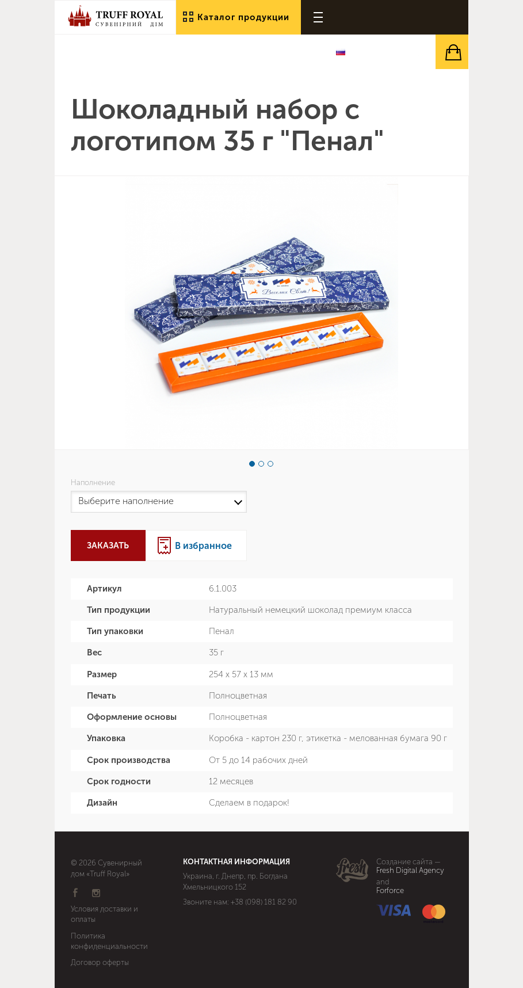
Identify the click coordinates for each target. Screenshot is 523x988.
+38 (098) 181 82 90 (264, 902)
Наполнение (95, 483)
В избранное (203, 545)
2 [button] (261, 464)
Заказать (108, 545)
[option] (261, 312)
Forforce (390, 891)
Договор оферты (100, 962)
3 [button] (270, 464)
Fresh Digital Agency (410, 871)
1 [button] (252, 464)
